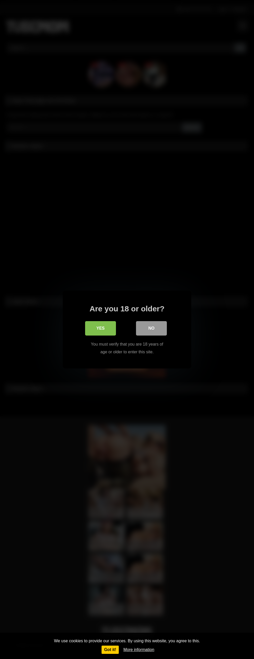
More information (138, 649)
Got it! (110, 649)
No (151, 328)
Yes (100, 328)
